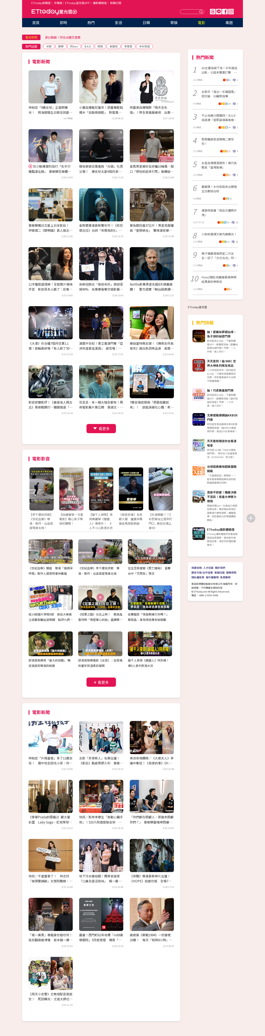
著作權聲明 (212, 577)
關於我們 (220, 568)
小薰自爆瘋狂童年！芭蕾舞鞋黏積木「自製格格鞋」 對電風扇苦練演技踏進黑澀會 (101, 112)
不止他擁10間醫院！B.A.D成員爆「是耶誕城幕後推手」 (219, 117)
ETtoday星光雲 (54, 12)
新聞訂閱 (115, 3)
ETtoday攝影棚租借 (220, 529)
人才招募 (208, 568)
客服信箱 (219, 572)
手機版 (58, 3)
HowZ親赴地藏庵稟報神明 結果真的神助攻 (220, 279)
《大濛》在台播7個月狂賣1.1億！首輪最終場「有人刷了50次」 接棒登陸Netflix (49, 348)
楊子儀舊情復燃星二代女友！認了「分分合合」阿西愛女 (219, 255)
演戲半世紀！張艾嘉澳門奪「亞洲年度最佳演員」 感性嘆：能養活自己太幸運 (101, 348)
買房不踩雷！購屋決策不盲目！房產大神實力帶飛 (221, 496)
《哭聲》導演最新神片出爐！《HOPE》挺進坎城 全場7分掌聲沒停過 (150, 881)
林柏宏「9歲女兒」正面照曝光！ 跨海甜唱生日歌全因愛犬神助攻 (50, 112)
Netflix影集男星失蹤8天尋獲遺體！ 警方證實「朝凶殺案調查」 (151, 289)
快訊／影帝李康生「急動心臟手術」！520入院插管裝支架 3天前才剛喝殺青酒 (101, 822)
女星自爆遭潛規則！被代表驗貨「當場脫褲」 (219, 165)
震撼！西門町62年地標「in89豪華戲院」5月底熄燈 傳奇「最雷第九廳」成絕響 (101, 940)
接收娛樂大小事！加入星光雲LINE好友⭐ (72, 37)
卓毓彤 (113, 46)
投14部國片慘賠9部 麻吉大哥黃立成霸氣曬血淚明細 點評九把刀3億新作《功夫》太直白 (51, 619)
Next (168, 492)
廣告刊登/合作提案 (202, 572)
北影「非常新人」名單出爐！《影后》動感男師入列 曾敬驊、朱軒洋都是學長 (99, 763)
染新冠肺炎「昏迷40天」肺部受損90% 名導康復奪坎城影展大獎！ (101, 289)
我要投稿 (196, 568)
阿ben (74, 46)
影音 (118, 22)
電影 (201, 22)
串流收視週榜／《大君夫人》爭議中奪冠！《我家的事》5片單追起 (152, 763)
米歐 (49, 46)
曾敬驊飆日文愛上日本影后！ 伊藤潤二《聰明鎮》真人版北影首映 (50, 230)
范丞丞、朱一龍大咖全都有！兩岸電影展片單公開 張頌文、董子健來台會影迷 (101, 407)
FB (225, 11)
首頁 (36, 22)
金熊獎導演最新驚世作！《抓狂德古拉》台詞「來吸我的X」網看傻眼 (101, 230)
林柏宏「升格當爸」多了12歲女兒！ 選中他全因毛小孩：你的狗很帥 (51, 763)
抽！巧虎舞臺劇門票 (220, 390)
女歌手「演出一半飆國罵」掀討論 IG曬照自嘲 (219, 93)
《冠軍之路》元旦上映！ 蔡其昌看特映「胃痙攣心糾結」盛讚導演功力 (100, 619)
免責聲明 (225, 577)
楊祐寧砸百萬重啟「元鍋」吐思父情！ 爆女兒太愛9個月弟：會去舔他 (101, 171)
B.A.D (87, 46)
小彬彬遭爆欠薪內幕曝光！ (219, 234)
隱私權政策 (197, 577)
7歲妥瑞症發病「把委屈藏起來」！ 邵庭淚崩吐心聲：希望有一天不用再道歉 (152, 407)
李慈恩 (128, 46)
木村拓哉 (144, 46)
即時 (63, 22)
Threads (212, 11)
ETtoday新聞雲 (41, 3)
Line (219, 11)
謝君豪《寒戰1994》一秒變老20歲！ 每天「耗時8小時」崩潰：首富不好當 (151, 940)
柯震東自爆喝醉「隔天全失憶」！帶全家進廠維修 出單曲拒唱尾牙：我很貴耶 (152, 112)
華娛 (174, 22)
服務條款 (231, 572)
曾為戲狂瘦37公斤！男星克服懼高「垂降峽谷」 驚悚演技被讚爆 (152, 230)
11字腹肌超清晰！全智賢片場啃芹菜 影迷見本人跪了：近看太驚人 (51, 289)
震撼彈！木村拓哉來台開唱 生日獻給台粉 (220, 188)
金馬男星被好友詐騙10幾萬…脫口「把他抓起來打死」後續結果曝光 (152, 171)
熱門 (91, 22)
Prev (34, 492)
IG (231, 11)
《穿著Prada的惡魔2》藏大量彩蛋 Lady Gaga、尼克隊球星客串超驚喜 (50, 822)
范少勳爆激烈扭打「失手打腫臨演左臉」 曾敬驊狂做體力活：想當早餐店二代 (50, 171)
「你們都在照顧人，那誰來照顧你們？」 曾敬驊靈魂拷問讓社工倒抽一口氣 (152, 822)
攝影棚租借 (100, 3)
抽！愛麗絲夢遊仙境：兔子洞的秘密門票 (221, 334)
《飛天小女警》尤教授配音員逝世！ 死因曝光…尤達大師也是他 (51, 999)
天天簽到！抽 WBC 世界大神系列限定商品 (221, 363)
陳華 (61, 46)
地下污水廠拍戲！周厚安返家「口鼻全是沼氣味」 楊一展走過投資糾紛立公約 (100, 881)
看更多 (104, 428)
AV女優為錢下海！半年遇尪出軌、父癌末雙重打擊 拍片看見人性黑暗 (219, 70)
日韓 (146, 22)
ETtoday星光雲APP (77, 3)
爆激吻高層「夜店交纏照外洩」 (219, 212)
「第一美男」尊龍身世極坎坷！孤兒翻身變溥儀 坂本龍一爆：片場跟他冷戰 (50, 940)
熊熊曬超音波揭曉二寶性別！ (218, 141)
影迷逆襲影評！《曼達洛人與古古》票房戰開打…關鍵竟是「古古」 (51, 407)
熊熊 (100, 46)
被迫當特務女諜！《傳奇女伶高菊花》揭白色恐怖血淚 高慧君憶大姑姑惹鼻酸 (152, 348)
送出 (201, 11)
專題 (229, 22)
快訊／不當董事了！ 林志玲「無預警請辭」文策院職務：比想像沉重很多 (50, 881)
